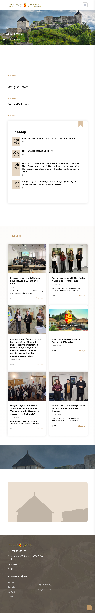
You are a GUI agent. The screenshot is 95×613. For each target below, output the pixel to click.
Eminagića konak (43, 589)
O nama (11, 597)
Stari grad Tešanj (43, 584)
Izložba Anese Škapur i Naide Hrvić (38, 151)
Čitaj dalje (39, 298)
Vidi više (12, 75)
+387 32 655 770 (18, 551)
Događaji (12, 587)
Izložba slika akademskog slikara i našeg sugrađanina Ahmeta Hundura (68, 408)
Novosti (11, 582)
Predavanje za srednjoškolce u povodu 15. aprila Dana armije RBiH (25, 281)
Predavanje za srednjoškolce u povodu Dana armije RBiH (48, 138)
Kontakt (11, 592)
